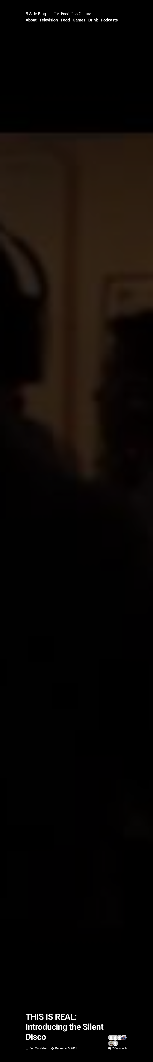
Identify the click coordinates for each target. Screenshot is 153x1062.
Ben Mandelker (39, 1048)
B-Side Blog (36, 13)
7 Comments (119, 1048)
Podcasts (109, 20)
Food (65, 20)
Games (79, 20)
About (31, 20)
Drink (93, 20)
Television (48, 20)
